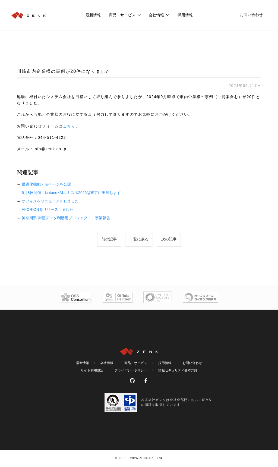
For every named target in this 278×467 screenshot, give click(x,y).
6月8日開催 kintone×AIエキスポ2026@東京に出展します (71, 192)
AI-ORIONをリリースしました (47, 209)
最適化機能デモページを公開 (46, 184)
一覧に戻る (139, 239)
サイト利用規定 (92, 370)
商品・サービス (135, 363)
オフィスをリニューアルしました (50, 201)
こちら (69, 126)
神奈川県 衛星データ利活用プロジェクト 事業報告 (66, 218)
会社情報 (106, 363)
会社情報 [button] (159, 15)
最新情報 (93, 15)
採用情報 (185, 15)
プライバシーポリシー (131, 370)
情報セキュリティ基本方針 (177, 370)
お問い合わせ (251, 14)
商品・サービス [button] (125, 15)
